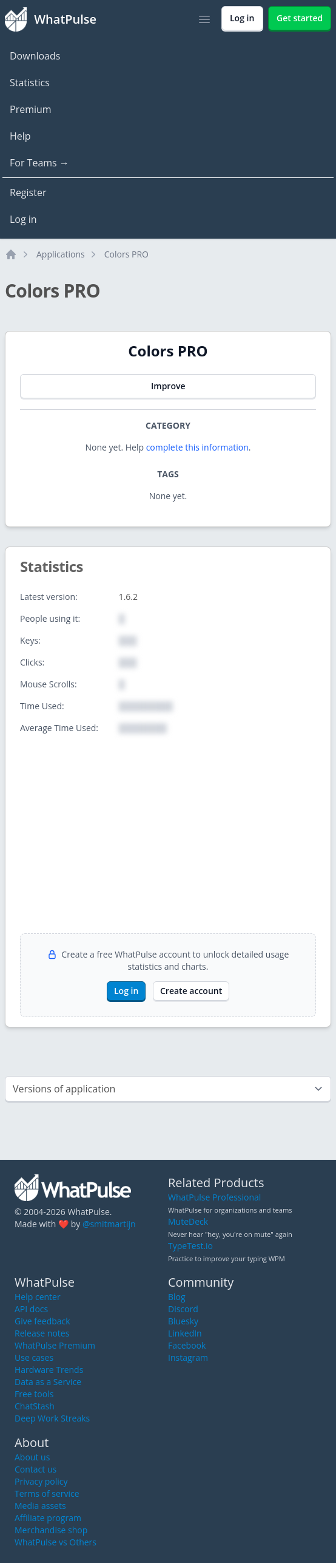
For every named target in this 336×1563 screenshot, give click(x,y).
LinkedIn (185, 1333)
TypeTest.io (190, 1245)
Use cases (34, 1357)
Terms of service (47, 1493)
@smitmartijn (109, 1224)
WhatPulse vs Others (55, 1542)
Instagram (188, 1357)
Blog (177, 1296)
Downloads (35, 56)
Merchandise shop (51, 1530)
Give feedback (42, 1321)
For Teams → (39, 162)
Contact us (35, 1469)
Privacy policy (41, 1481)
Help (20, 136)
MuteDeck (188, 1221)
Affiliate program (48, 1518)
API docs (31, 1309)
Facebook (187, 1345)
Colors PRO (126, 254)
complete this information (197, 447)
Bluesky (183, 1321)
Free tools (34, 1394)
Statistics (30, 82)
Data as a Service (48, 1382)
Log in (23, 219)
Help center (38, 1296)
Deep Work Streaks (52, 1418)
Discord (183, 1309)
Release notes (42, 1333)
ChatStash (35, 1406)
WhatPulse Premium (55, 1345)
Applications (60, 254)
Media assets (40, 1505)
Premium (31, 109)
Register (28, 192)
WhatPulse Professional (214, 1197)
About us (32, 1457)
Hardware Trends (49, 1369)
